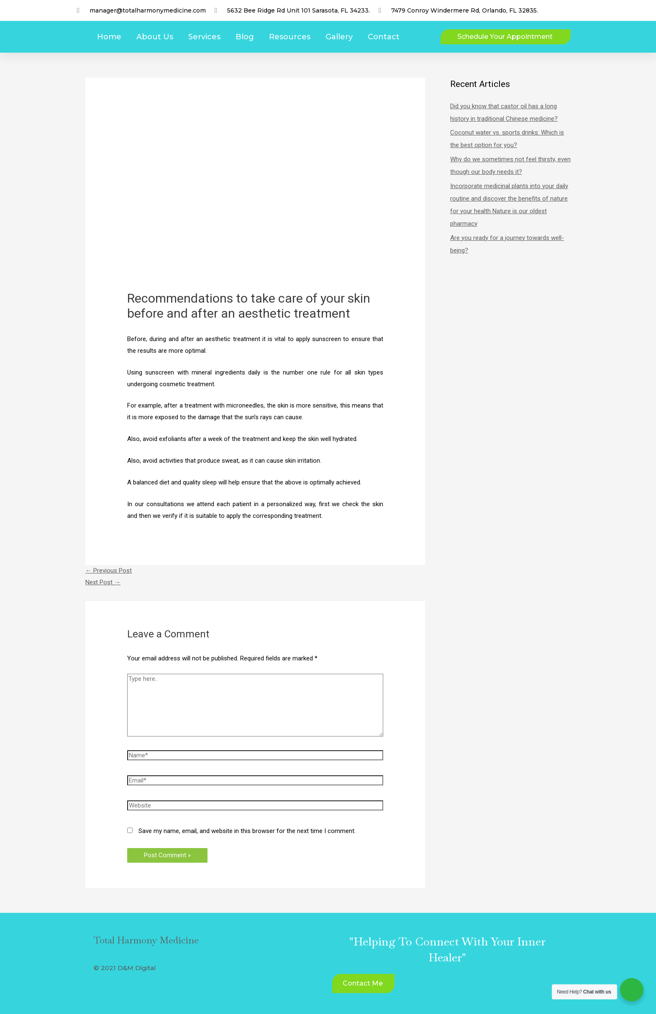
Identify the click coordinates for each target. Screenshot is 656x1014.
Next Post (102, 582)
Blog (245, 36)
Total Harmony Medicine (146, 940)
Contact (384, 36)
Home (109, 36)
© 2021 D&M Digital (125, 968)
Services (204, 36)
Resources (289, 36)
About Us (154, 36)
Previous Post (108, 570)
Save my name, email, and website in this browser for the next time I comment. (247, 831)
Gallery (339, 36)
